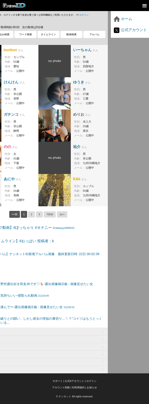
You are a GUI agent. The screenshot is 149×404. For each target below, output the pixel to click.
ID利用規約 (78, 387)
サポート (58, 381)
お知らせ (92, 387)
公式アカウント (130, 30)
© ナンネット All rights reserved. (74, 396)
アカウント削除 (61, 387)
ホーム (122, 19)
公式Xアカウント (74, 381)
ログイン (84, 15)
